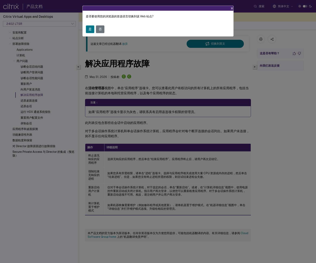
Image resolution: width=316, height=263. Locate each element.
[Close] (232, 8)
